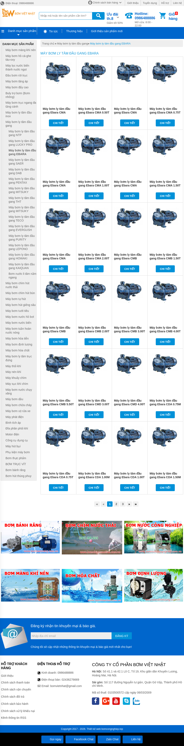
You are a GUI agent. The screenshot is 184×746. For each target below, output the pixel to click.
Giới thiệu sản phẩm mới (107, 31)
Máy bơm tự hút (16, 299)
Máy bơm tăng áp (17, 81)
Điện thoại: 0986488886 (17, 3)
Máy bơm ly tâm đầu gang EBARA (110, 43)
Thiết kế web (94, 729)
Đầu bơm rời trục (16, 75)
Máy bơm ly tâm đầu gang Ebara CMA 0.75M (127, 112)
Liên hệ (177, 3)
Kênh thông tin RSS (13, 717)
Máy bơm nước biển (18, 322)
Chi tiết (58, 123)
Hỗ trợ (165, 3)
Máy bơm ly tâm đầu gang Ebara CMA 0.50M (56, 112)
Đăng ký (121, 636)
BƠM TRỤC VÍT (16, 464)
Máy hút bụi (13, 446)
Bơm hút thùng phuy (19, 476)
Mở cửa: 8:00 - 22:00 (146, 19)
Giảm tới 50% (115, 18)
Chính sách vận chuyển (16, 689)
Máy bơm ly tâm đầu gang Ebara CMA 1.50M (127, 185)
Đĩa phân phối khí (17, 428)
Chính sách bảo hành (14, 703)
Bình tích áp (13, 422)
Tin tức (50, 31)
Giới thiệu (132, 3)
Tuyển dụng (150, 3)
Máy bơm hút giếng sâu (21, 305)
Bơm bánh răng (15, 470)
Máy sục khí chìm (17, 383)
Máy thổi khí (13, 366)
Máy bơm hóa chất (17, 350)
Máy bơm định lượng (19, 344)
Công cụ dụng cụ (17, 440)
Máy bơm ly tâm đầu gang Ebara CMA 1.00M (56, 185)
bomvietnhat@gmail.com (66, 686)
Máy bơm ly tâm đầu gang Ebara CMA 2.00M (56, 258)
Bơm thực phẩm (16, 458)
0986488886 (65, 672)
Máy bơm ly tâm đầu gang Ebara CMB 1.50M (127, 258)
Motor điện (12, 434)
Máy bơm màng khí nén (21, 50)
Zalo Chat (109, 739)
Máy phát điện (15, 417)
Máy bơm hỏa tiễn (17, 338)
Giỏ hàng (173, 16)
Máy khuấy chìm (16, 377)
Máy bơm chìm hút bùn (20, 293)
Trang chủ (48, 43)
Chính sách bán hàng (105, 2)
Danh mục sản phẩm (22, 31)
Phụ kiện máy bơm (18, 452)
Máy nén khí (13, 372)
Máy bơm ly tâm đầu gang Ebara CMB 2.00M (56, 331)
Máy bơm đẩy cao (17, 87)
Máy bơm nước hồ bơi (20, 316)
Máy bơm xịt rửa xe (18, 411)
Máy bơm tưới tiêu (17, 310)
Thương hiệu (74, 31)
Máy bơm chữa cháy (19, 405)
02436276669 (70, 679)
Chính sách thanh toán (15, 682)
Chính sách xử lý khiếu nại (18, 711)
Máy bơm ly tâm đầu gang (72, 43)
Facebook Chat (81, 739)
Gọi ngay (52, 739)
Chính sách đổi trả (12, 696)
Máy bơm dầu (14, 399)
